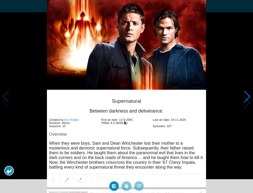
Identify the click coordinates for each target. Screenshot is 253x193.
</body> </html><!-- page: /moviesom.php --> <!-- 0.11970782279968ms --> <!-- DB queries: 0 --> (126, 96)
